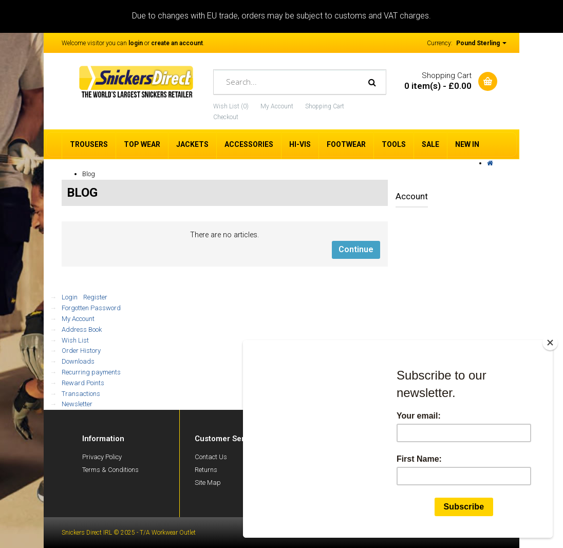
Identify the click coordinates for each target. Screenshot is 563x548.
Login (70, 297)
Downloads (78, 361)
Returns (206, 470)
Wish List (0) (231, 106)
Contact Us (211, 457)
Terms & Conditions (110, 470)
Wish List (75, 340)
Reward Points (83, 383)
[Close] (550, 342)
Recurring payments (91, 372)
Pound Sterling (481, 43)
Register (95, 297)
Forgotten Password (91, 308)
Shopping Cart (324, 106)
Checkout (225, 117)
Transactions (81, 394)
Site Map (208, 482)
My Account (276, 106)
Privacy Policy (102, 457)
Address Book (82, 329)
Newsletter (77, 404)
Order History (81, 350)
